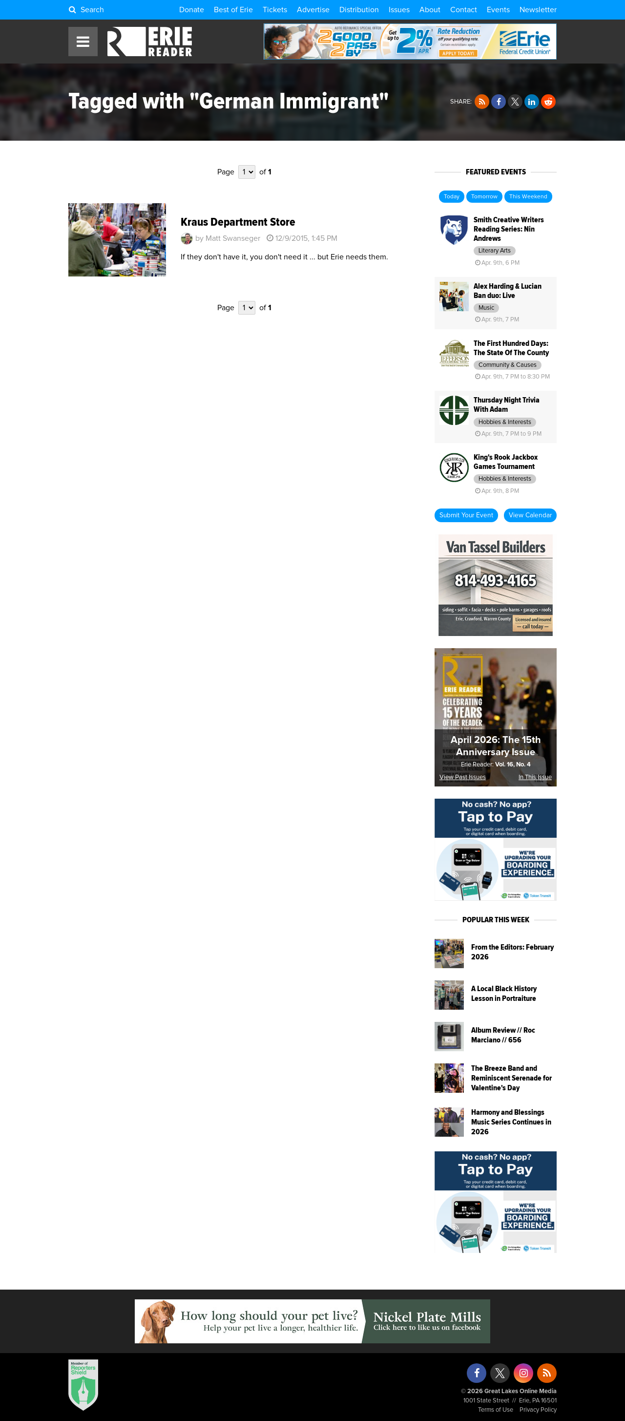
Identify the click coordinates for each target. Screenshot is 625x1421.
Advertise (313, 10)
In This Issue (535, 777)
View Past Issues (462, 777)
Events (498, 10)
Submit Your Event (466, 515)
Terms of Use (495, 1410)
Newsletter (538, 10)
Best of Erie (233, 10)
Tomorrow (484, 197)
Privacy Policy (538, 1410)
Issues (399, 10)
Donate (191, 10)
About (429, 10)
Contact (463, 10)
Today (451, 197)
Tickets (275, 10)
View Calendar (530, 515)
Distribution (359, 10)
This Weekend (528, 197)
